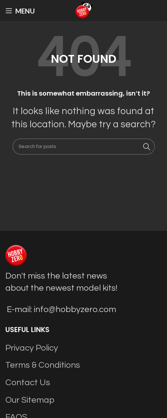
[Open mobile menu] (20, 11)
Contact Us (27, 382)
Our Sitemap (29, 400)
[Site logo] (84, 10)
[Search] (83, 146)
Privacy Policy (31, 347)
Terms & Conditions (42, 365)
